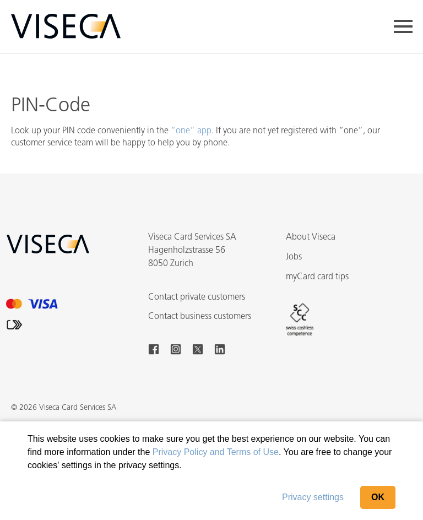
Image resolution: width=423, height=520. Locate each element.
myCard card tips (317, 277)
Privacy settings (313, 497)
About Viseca (310, 237)
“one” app (191, 131)
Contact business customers (199, 316)
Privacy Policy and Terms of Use (216, 452)
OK (377, 497)
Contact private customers (196, 297)
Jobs (294, 257)
